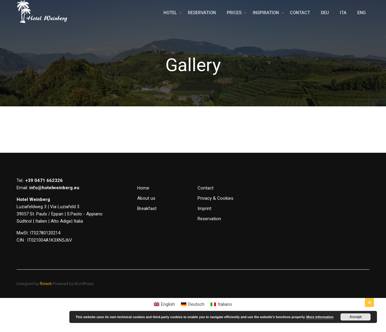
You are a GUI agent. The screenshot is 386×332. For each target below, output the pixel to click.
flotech (46, 295)
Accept (356, 317)
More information (320, 317)
